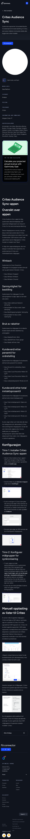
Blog (17, 785)
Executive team (5, 802)
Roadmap (4, 787)
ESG (13, 830)
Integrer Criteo (6, 118)
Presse (3, 804)
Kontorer (4, 800)
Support (17, 789)
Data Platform (6, 89)
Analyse (4, 97)
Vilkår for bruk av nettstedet (18, 821)
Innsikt (17, 783)
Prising (3, 785)
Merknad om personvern (17, 819)
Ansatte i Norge (5, 806)
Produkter (4, 783)
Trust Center (15, 824)
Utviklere (18, 787)
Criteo (4, 110)
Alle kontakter (8, 10)
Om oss (4, 798)
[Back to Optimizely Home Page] (5, 3)
